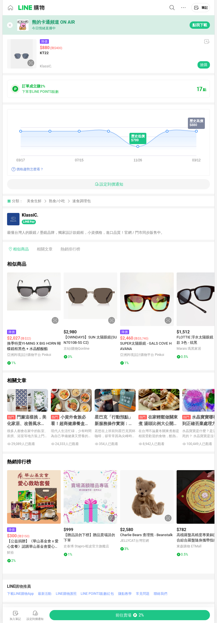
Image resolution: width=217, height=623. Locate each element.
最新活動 (44, 594)
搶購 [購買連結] (203, 65)
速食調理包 (81, 201)
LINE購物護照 (66, 594)
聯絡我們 (160, 594)
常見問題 (142, 594)
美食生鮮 (34, 201)
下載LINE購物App (20, 594)
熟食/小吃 (57, 201)
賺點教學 (125, 594)
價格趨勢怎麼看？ (30, 169)
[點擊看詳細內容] (34, 299)
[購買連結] (129, 615)
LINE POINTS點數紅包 (97, 594)
